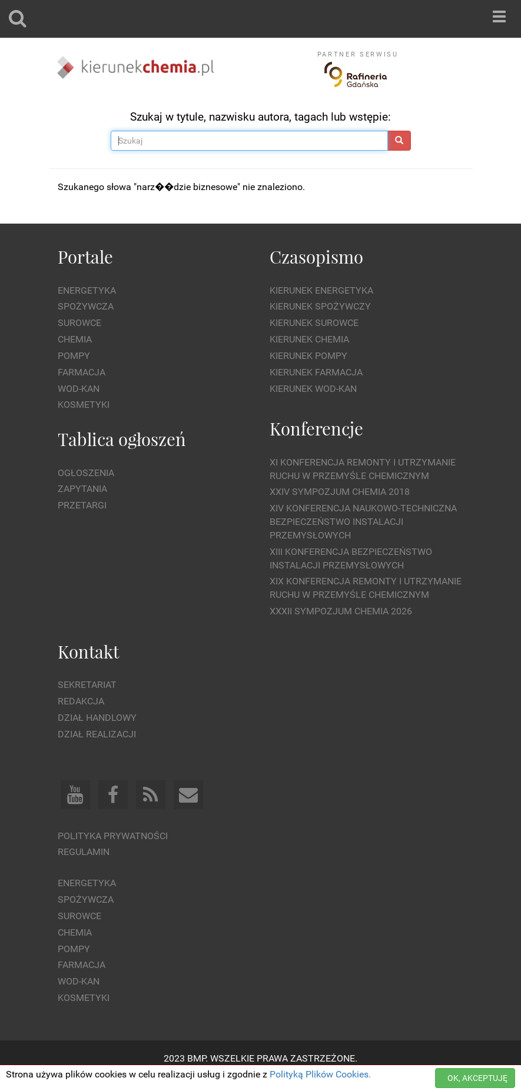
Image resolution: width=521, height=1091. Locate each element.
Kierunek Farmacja (316, 372)
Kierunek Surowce (314, 322)
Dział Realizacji (97, 734)
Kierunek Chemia (309, 339)
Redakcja (81, 701)
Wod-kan (78, 388)
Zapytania (82, 488)
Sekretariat (87, 684)
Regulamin (83, 851)
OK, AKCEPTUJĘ (477, 1078)
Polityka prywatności (113, 835)
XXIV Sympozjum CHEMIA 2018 (340, 491)
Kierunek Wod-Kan (313, 388)
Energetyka (87, 290)
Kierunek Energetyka (321, 290)
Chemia (75, 339)
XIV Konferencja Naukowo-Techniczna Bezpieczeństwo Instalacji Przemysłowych (363, 522)
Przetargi (82, 505)
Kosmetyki (83, 404)
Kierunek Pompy (308, 355)
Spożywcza (86, 306)
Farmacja (81, 372)
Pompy (74, 355)
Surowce (79, 322)
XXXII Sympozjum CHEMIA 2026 (341, 611)
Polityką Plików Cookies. (320, 1074)
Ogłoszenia (86, 472)
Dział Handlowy (97, 717)
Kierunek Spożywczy (320, 306)
